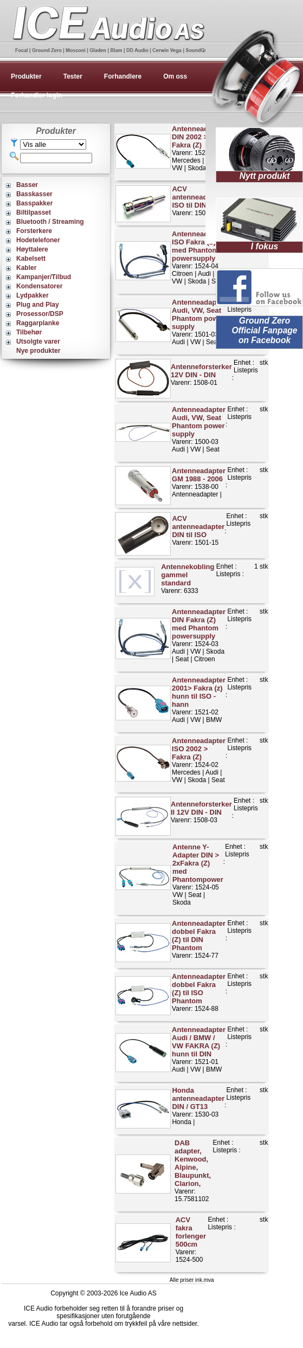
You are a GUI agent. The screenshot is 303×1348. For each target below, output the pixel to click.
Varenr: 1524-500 (191, 1239)
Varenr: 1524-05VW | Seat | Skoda (197, 874)
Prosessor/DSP (39, 314)
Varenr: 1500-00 (198, 201)
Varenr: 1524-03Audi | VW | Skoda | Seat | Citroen (198, 635)
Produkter (26, 76)
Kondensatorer (39, 286)
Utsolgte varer (38, 341)
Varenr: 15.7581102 (193, 1171)
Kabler (26, 268)
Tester (72, 76)
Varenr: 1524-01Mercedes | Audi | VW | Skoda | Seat (198, 148)
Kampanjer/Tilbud (43, 277)
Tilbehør (29, 332)
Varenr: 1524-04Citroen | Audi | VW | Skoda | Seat (198, 257)
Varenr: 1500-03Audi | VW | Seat (198, 429)
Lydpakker (32, 295)
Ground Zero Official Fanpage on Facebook (264, 330)
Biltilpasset (33, 212)
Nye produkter (38, 350)
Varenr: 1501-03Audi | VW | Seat (198, 322)
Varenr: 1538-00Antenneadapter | (198, 482)
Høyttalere (32, 249)
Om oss (175, 76)
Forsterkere (34, 231)
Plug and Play (37, 304)
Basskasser (34, 194)
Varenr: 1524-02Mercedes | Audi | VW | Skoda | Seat (198, 760)
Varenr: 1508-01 (201, 374)
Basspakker (34, 203)
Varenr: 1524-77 (198, 939)
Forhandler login (36, 95)
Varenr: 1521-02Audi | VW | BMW (198, 700)
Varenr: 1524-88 (198, 992)
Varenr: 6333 (187, 579)
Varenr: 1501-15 (198, 530)
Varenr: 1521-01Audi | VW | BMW (198, 1049)
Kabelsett (31, 258)
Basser (27, 185)
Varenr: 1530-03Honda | (198, 1106)
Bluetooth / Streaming (50, 221)
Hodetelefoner (38, 240)
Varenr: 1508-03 (201, 812)
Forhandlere (122, 76)
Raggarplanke (37, 323)
